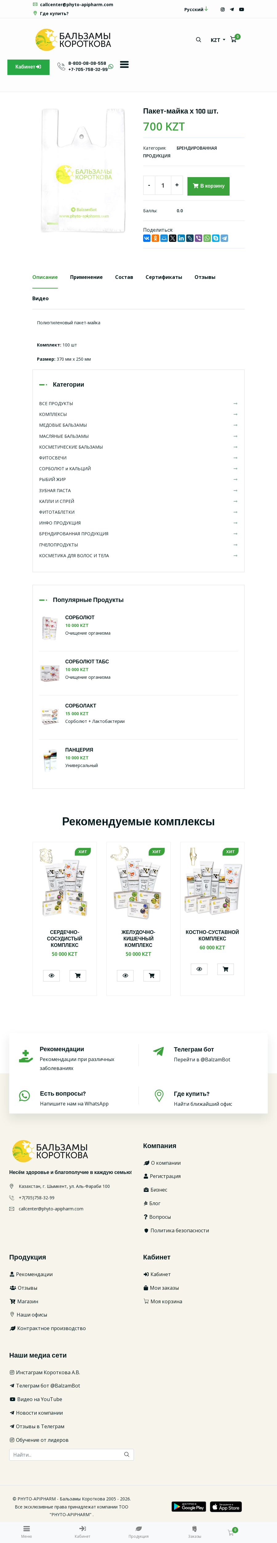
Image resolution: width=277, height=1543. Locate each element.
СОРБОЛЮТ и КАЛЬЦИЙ (138, 468)
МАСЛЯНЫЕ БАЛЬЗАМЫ (138, 436)
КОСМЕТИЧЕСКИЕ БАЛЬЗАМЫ (138, 447)
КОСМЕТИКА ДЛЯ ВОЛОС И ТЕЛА (138, 555)
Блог (151, 1203)
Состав (124, 277)
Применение (86, 277)
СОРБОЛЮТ (79, 618)
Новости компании (36, 1412)
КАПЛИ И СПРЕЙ (138, 501)
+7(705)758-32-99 (36, 1198)
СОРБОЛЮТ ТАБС (87, 662)
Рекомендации (31, 1274)
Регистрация (162, 1176)
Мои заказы (161, 1287)
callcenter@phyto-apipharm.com (72, 4)
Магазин (23, 1301)
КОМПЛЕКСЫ (138, 414)
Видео (40, 298)
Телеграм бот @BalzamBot (44, 1385)
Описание (45, 277)
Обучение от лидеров (39, 1440)
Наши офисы (28, 1314)
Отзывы (205, 277)
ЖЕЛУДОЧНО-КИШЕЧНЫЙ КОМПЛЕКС (139, 939)
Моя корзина (162, 1301)
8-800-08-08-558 (87, 63)
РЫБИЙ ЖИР (138, 479)
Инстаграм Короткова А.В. (44, 1372)
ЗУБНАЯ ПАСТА (138, 490)
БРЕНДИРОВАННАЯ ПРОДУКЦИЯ (138, 533)
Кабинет (28, 67)
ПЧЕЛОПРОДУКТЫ (138, 545)
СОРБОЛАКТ (80, 706)
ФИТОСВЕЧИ (138, 458)
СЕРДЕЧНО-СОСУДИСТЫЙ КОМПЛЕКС (64, 939)
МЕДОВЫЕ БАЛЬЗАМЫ (138, 425)
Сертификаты (164, 277)
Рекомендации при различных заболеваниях (82, 1059)
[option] (83, 170)
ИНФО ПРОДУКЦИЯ (138, 523)
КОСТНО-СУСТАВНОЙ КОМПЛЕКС (212, 935)
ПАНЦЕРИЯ (79, 750)
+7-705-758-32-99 (88, 69)
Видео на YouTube (35, 1399)
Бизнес (155, 1189)
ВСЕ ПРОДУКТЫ (138, 403)
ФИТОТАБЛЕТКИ (138, 512)
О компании (162, 1162)
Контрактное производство (47, 1328)
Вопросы (157, 1216)
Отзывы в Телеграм (36, 1426)
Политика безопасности (176, 1230)
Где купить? (50, 13)
